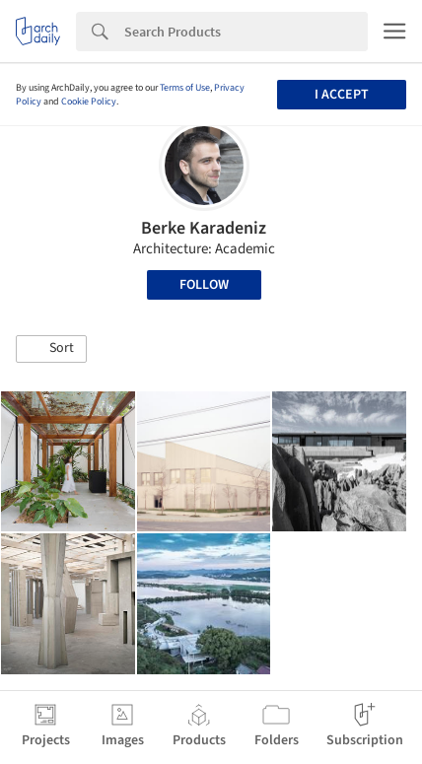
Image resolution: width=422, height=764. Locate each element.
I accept (342, 94)
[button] (51, 349)
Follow (204, 285)
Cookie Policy (88, 101)
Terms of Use (185, 88)
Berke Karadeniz (203, 228)
